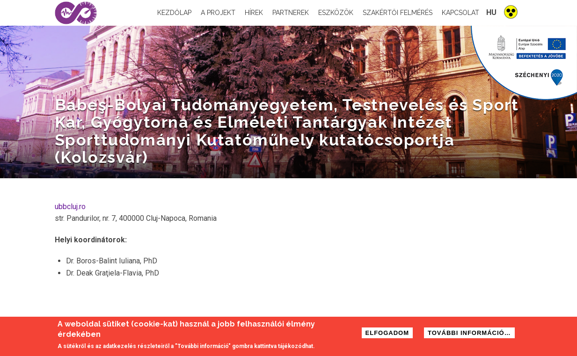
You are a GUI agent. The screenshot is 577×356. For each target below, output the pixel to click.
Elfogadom (387, 333)
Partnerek (290, 12)
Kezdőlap (174, 12)
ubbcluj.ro (70, 206)
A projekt (218, 12)
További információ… (469, 333)
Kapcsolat (460, 12)
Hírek (254, 12)
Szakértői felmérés (397, 12)
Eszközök (335, 12)
